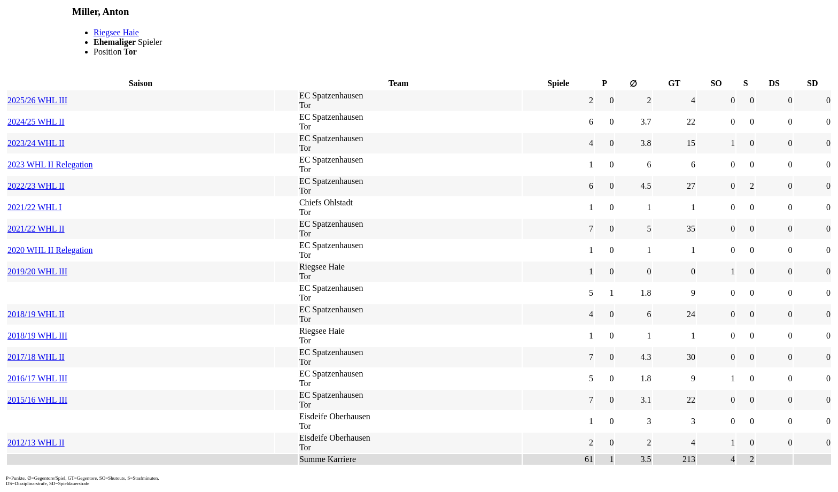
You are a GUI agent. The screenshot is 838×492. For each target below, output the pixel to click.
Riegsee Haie (116, 32)
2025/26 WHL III (37, 100)
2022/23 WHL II (36, 185)
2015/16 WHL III (37, 399)
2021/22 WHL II (36, 228)
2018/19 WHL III (37, 335)
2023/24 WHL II (36, 143)
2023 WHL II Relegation (50, 164)
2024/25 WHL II (36, 121)
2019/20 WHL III (37, 271)
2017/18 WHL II (36, 357)
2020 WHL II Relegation (50, 250)
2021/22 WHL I (34, 207)
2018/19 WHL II (36, 314)
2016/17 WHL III (37, 378)
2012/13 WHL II (36, 442)
